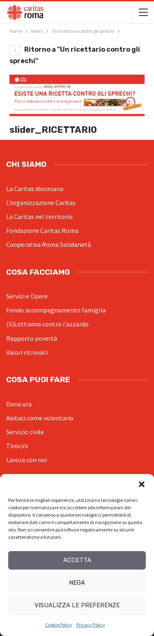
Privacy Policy (90, 625)
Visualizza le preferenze (77, 605)
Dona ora (19, 404)
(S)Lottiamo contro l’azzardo (47, 324)
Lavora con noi (26, 460)
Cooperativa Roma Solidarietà (48, 244)
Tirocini (17, 446)
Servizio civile (25, 432)
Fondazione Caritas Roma (42, 230)
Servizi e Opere (27, 296)
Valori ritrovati (27, 352)
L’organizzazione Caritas (41, 202)
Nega (77, 582)
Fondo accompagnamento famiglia (56, 310)
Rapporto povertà (31, 338)
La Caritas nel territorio (39, 216)
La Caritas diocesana (34, 189)
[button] (142, 484)
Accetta (77, 560)
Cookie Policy (58, 625)
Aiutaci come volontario (40, 418)
